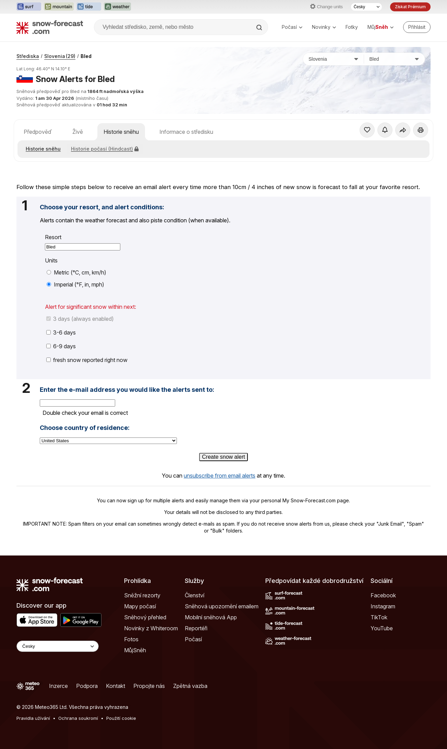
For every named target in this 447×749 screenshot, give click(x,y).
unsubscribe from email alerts (219, 475)
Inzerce (58, 685)
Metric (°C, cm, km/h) (76, 272)
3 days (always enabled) (80, 318)
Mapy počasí (140, 606)
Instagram (383, 606)
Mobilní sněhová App (211, 617)
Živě (77, 131)
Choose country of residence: (85, 427)
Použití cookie (121, 718)
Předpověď (38, 131)
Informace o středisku (186, 131)
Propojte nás (149, 685)
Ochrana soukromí (78, 718)
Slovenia (59, 56)
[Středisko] (394, 59)
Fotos (131, 639)
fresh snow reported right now (87, 359)
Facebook (383, 595)
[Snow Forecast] (49, 27)
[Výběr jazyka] (366, 7)
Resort (53, 237)
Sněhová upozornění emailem (221, 606)
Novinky (324, 27)
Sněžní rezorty (142, 595)
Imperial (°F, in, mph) (75, 284)
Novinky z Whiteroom (151, 628)
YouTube (382, 628)
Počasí (292, 27)
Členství (194, 595)
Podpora (87, 685)
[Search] (260, 27)
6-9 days (61, 346)
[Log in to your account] (417, 27)
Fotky (352, 27)
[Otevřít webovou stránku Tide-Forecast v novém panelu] (88, 6)
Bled (86, 56)
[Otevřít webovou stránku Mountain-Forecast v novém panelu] (59, 6)
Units (51, 260)
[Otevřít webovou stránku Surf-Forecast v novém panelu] (28, 6)
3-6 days (61, 332)
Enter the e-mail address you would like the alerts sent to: (127, 389)
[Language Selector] (57, 646)
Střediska (27, 56)
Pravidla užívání (33, 718)
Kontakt (115, 685)
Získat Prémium (410, 6)
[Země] (333, 59)
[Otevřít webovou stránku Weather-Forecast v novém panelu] (117, 6)
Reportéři (196, 628)
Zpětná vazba (190, 685)
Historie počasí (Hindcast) (104, 149)
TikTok (379, 617)
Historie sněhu (121, 131)
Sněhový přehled (145, 617)
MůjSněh (135, 650)
